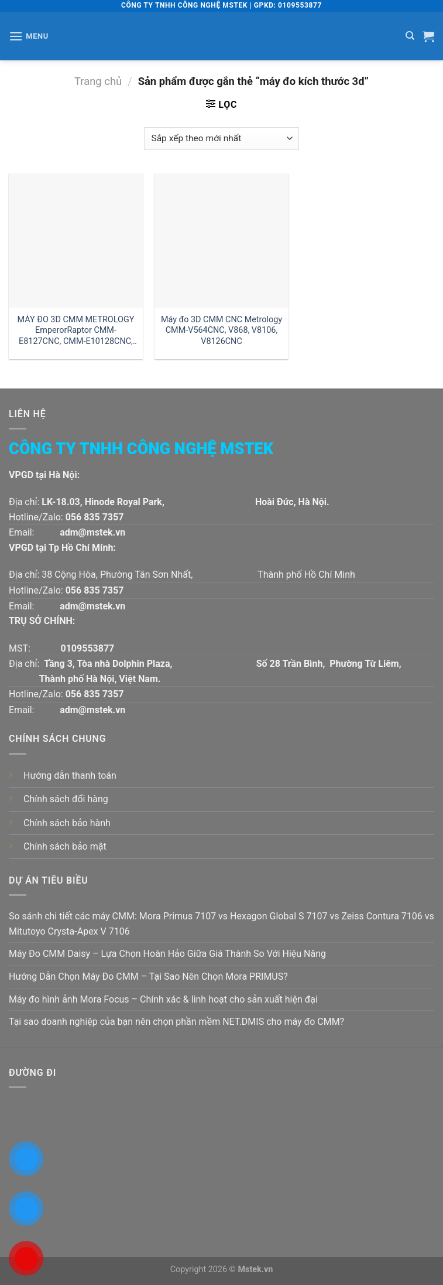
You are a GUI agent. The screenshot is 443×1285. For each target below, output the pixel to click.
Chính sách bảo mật (65, 846)
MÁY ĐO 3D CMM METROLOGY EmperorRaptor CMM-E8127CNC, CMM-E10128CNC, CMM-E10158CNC (76, 331)
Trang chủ (98, 81)
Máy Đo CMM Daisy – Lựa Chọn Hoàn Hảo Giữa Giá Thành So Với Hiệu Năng (167, 953)
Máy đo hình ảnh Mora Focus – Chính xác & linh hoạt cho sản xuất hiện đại (163, 999)
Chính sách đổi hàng (65, 799)
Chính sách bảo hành (67, 823)
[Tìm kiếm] (410, 36)
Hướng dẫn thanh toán (69, 775)
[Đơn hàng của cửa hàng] (221, 138)
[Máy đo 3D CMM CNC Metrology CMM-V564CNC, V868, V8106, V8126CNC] (221, 240)
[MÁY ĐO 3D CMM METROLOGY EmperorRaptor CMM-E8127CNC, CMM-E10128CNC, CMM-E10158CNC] (76, 240)
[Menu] (29, 36)
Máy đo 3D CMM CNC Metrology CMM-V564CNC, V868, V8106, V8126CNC (221, 330)
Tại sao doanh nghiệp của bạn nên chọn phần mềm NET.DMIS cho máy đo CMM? (176, 1021)
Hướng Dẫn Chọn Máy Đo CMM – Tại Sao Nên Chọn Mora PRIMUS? (148, 976)
